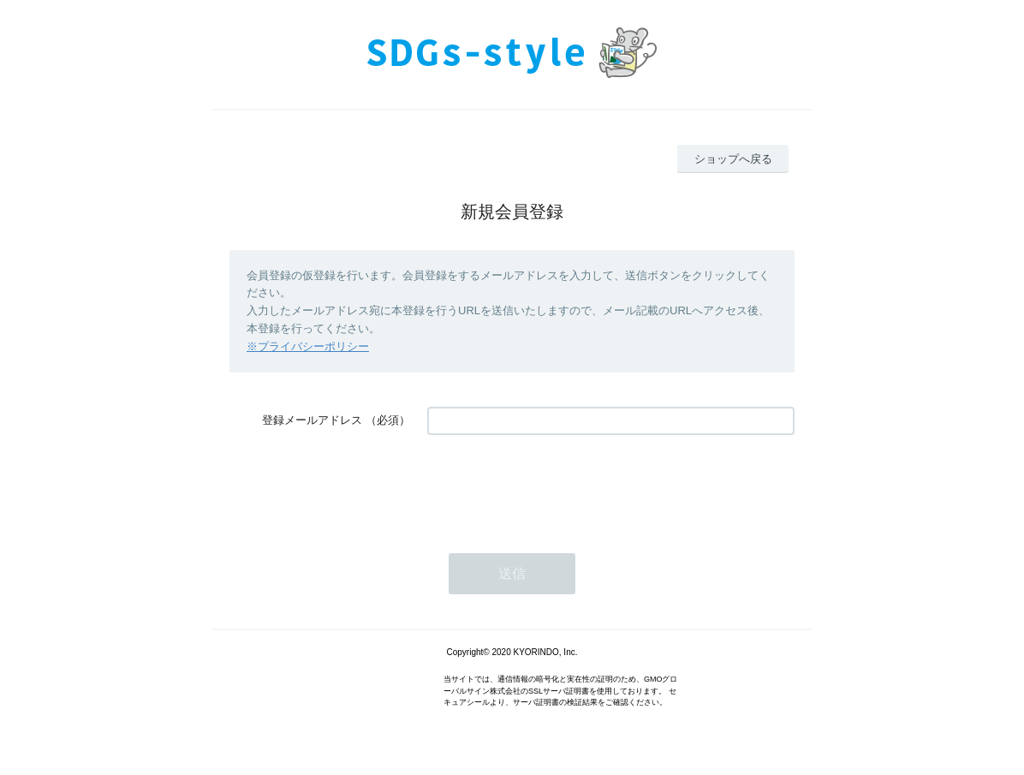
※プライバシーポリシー (308, 346)
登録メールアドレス (312, 420)
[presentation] (557, 485)
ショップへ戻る (733, 158)
